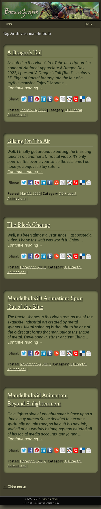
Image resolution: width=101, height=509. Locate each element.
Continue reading (25, 88)
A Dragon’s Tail (24, 52)
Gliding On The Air (28, 141)
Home (9, 23)
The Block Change (28, 225)
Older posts (14, 486)
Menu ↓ (90, 24)
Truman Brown (49, 499)
